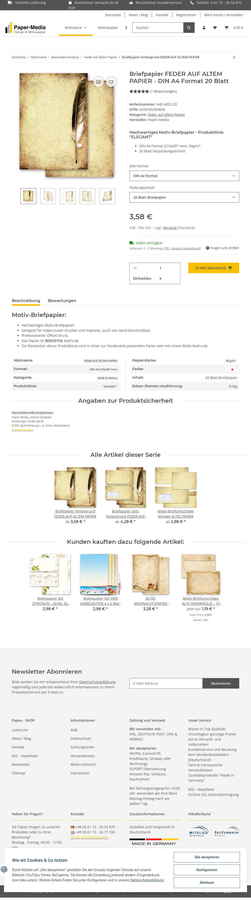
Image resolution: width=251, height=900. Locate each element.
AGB (74, 730)
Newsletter (21, 764)
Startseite (113, 14)
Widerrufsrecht (83, 764)
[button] (204, 27)
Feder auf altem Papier (166, 114)
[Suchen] (158, 27)
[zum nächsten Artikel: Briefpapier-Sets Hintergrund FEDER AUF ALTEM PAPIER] (234, 57)
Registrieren (186, 14)
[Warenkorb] (234, 27)
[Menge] (160, 268)
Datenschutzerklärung (97, 682)
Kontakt (162, 14)
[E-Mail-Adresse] (166, 683)
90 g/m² (231, 361)
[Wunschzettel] (215, 27)
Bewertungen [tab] (62, 300)
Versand (170, 227)
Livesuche (20, 730)
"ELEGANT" (110, 386)
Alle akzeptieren (206, 857)
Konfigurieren (206, 870)
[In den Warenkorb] (213, 268)
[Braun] (232, 369)
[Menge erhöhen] (160, 278)
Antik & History (107, 378)
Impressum (80, 773)
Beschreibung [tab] (26, 300)
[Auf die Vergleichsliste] (98, 81)
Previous (16, 196)
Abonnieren (221, 683)
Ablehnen (207, 883)
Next (119, 196)
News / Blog (138, 14)
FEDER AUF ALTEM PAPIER (100, 361)
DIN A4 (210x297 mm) (103, 369)
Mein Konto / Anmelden (223, 14)
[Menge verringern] (135, 268)
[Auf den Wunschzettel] (111, 81)
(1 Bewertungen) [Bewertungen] (153, 91)
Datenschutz (81, 738)
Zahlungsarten (83, 747)
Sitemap (18, 773)
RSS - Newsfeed (25, 756)
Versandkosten (83, 756)
